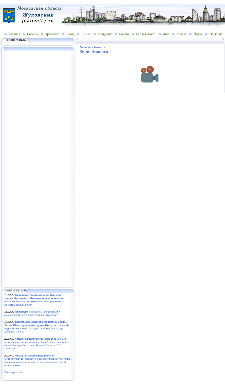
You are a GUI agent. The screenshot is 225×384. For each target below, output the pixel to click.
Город (70, 34)
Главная (14, 34)
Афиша (182, 34)
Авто (166, 34)
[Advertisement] (37, 168)
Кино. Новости (94, 52)
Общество (105, 34)
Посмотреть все (13, 372)
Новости (32, 34)
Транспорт (53, 34)
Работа (124, 34)
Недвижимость (146, 34)
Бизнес (86, 34)
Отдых (198, 34)
